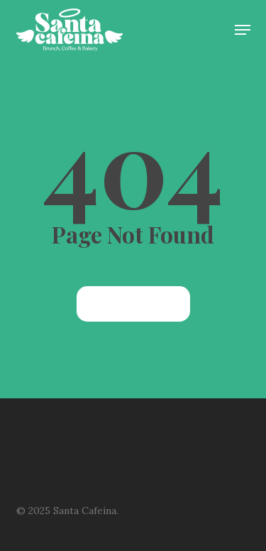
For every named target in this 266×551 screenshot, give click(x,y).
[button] (242, 30)
